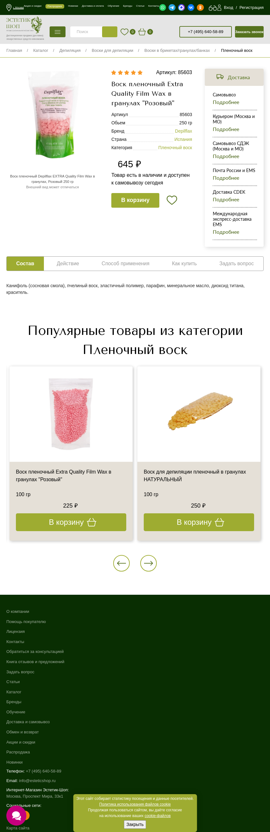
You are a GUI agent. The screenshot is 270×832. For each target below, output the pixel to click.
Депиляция (70, 50)
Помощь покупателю (26, 621)
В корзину (135, 200)
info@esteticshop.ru (37, 700)
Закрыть (135, 824)
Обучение (144, 631)
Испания (183, 139)
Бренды (142, 621)
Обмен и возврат (151, 651)
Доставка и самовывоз (156, 641)
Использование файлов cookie (35, 754)
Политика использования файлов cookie (135, 804)
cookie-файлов (158, 816)
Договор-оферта (22, 772)
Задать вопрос (20, 671)
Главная (14, 50)
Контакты (15, 641)
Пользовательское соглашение (36, 766)
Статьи (13, 681)
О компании (17, 611)
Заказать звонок (249, 32)
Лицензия (15, 631)
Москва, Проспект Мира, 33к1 (34, 715)
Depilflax (183, 131)
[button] (122, 563)
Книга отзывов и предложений (35, 661)
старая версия (175, 32)
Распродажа (147, 671)
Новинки (143, 681)
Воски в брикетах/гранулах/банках (177, 50)
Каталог (40, 50)
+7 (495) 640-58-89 (206, 31)
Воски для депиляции (112, 50)
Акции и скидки (149, 661)
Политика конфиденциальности (36, 760)
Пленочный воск (237, 50)
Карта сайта (17, 747)
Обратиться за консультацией (35, 651)
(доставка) (37, 35)
